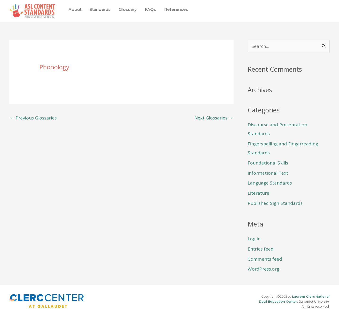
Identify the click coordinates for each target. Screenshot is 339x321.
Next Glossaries (213, 118)
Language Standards (270, 183)
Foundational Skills (268, 163)
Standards (100, 9)
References (176, 9)
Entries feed (261, 249)
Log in (254, 239)
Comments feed (265, 259)
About (75, 9)
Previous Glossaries (33, 118)
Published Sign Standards (275, 203)
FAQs (150, 9)
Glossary (128, 9)
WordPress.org (263, 269)
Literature (258, 193)
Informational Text (268, 173)
